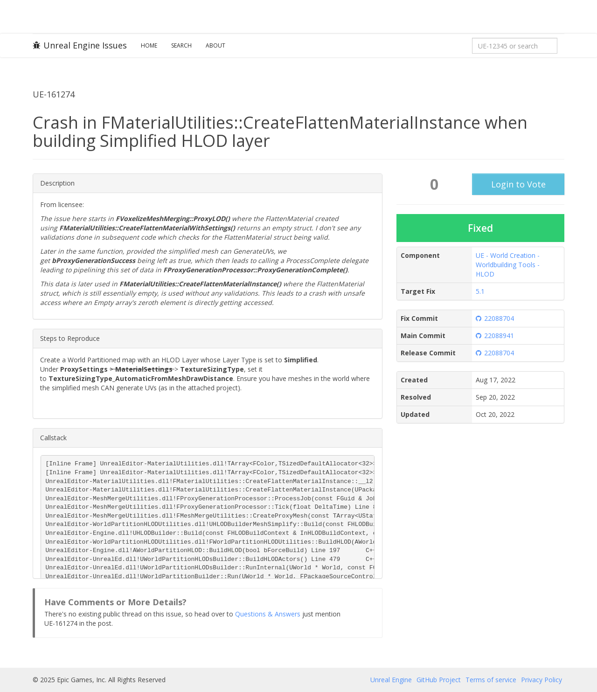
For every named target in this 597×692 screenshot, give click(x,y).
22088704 (495, 318)
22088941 (495, 335)
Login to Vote (518, 184)
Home (149, 45)
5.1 (480, 291)
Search (181, 45)
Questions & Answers (267, 613)
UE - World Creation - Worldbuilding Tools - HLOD (508, 264)
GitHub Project (439, 679)
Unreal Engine (391, 679)
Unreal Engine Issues (80, 45)
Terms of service (490, 679)
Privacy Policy (541, 679)
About (215, 45)
